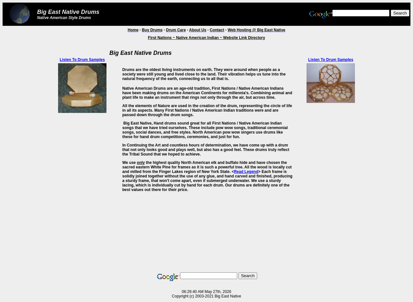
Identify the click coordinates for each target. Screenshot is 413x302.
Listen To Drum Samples (82, 59)
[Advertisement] (29, 144)
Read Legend (246, 171)
